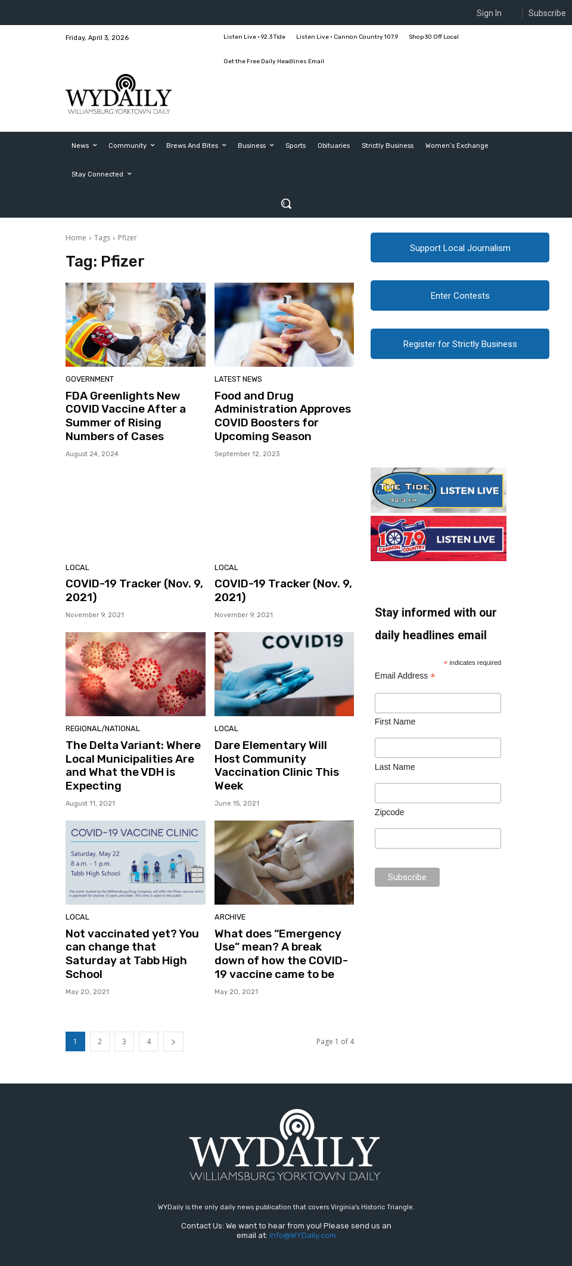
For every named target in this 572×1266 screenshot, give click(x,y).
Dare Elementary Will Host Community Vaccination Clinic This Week (277, 748)
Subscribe (547, 13)
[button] (286, 203)
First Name (395, 724)
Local (76, 562)
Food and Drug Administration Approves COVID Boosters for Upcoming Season (275, 413)
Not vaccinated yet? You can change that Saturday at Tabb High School (130, 918)
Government (88, 380)
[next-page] (173, 1009)
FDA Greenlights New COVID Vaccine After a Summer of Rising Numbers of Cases (133, 407)
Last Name (395, 769)
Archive (228, 891)
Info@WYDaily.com (302, 1203)
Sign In (489, 13)
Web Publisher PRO (134, 1258)
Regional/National (99, 720)
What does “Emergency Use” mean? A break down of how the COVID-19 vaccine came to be (283, 924)
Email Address (405, 678)
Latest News (236, 380)
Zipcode (390, 814)
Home (76, 238)
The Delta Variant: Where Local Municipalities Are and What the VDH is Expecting (133, 748)
